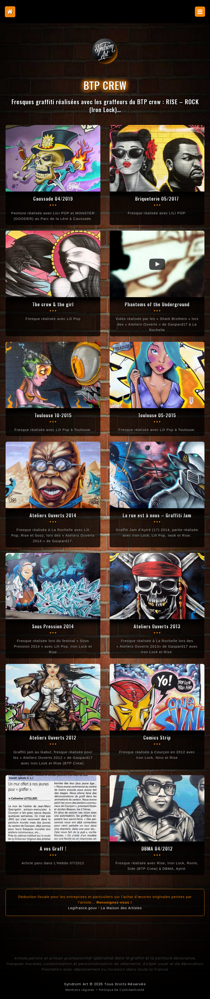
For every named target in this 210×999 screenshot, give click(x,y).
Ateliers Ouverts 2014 (53, 515)
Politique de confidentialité (124, 989)
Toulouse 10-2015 (53, 415)
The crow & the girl (53, 304)
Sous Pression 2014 (53, 626)
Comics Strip (157, 737)
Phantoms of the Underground (157, 304)
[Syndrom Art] (105, 51)
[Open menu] (200, 12)
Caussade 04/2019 (53, 198)
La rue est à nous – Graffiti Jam (157, 515)
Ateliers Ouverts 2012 (53, 737)
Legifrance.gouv (82, 907)
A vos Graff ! (53, 848)
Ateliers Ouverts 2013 (157, 626)
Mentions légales (75, 989)
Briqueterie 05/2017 (157, 198)
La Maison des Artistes (121, 907)
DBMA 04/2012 (157, 848)
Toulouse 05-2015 (157, 415)
